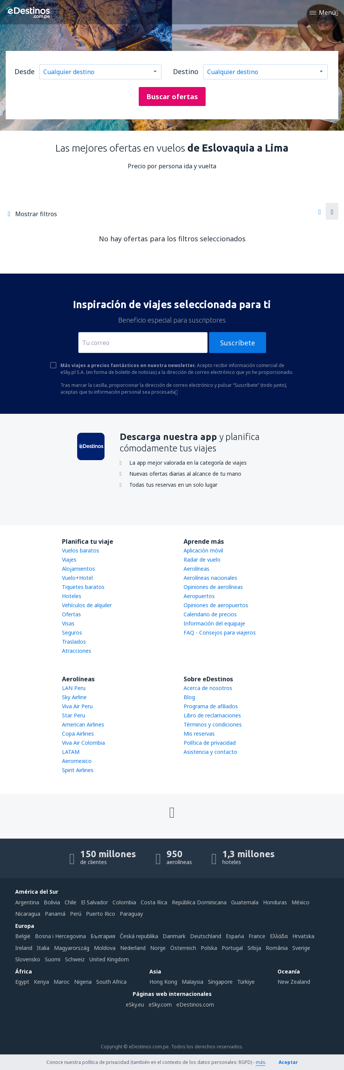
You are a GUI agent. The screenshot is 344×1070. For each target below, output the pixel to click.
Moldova (105, 947)
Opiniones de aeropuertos (216, 605)
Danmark (174, 936)
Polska (209, 947)
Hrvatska (303, 936)
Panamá (55, 913)
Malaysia (192, 981)
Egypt (22, 981)
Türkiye (246, 981)
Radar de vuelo (202, 559)
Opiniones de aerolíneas (213, 586)
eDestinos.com (195, 1004)
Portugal (232, 947)
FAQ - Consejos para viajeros (220, 632)
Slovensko (27, 959)
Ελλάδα (279, 936)
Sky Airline (74, 697)
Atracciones (76, 650)
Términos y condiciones (213, 724)
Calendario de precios (210, 614)
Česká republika (139, 936)
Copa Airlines (78, 733)
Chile (70, 902)
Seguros (72, 632)
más (260, 1062)
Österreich (183, 947)
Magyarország (71, 947)
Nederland (133, 947)
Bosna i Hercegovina (60, 936)
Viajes (69, 559)
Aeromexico (77, 761)
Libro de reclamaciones (212, 715)
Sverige (301, 947)
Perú (75, 913)
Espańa (235, 936)
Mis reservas (199, 733)
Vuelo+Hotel (77, 577)
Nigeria (83, 981)
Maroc (62, 981)
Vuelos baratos (80, 550)
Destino (185, 71)
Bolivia (52, 902)
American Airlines (83, 724)
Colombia (124, 902)
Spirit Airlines (78, 770)
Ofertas (71, 614)
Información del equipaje (214, 623)
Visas (68, 623)
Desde (24, 71)
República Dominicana (199, 902)
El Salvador (94, 902)
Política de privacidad (210, 742)
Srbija (254, 947)
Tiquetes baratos (83, 586)
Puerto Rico (100, 913)
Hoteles (71, 596)
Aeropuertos (199, 596)
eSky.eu (135, 1004)
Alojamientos (78, 568)
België (22, 936)
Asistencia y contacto (210, 751)
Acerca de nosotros (208, 688)
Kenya (41, 981)
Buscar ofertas (172, 96)
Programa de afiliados (211, 706)
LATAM (70, 751)
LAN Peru (74, 688)
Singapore (220, 981)
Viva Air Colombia (83, 742)
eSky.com (160, 1004)
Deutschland (205, 936)
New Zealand (293, 981)
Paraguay (131, 913)
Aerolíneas (196, 568)
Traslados (74, 641)
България (102, 936)
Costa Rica (154, 902)
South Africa (111, 981)
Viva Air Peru (77, 706)
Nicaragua (27, 913)
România (277, 947)
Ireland (23, 947)
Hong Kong (163, 981)
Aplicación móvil (203, 550)
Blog (189, 697)
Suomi (52, 959)
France (257, 936)
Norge (158, 947)
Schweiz (75, 959)
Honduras (275, 902)
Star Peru (73, 715)
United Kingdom (109, 959)
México (300, 902)
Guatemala (244, 902)
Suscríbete (237, 342)
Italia (43, 947)
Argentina (27, 902)
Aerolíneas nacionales (210, 577)
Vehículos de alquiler (87, 605)
